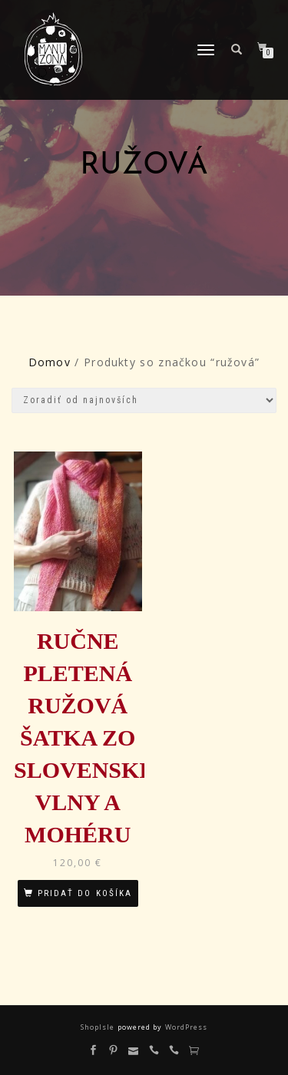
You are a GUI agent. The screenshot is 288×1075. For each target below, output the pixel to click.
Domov (49, 362)
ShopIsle (99, 1027)
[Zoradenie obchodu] (144, 400)
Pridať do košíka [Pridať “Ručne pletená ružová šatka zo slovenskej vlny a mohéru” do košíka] (85, 893)
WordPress (184, 1027)
